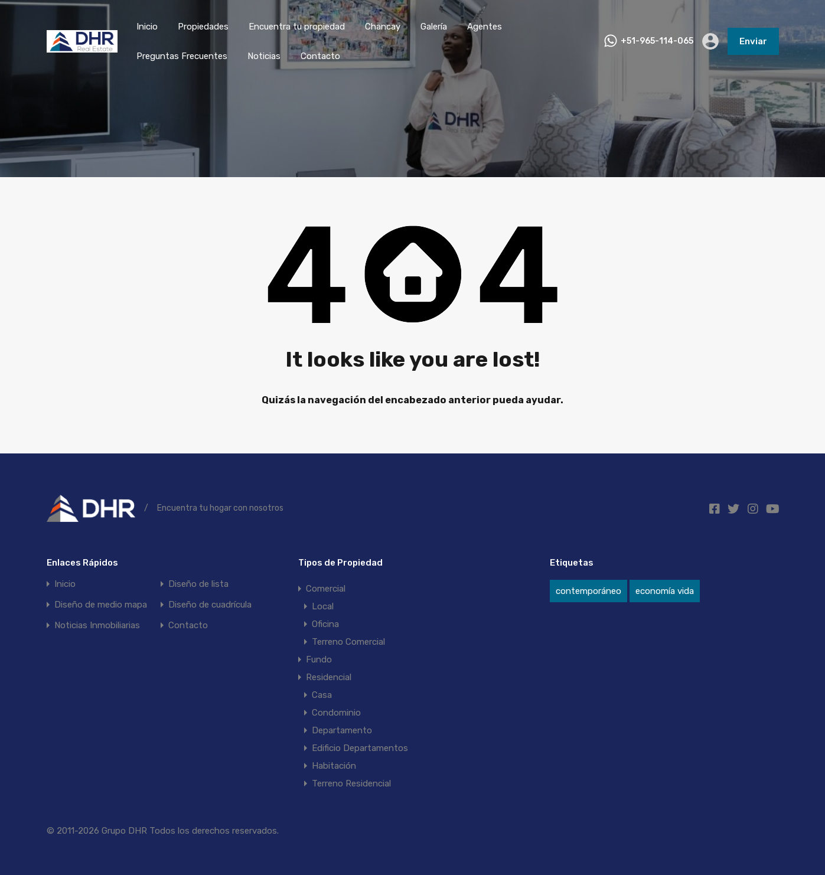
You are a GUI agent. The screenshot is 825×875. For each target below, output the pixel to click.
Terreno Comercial (348, 641)
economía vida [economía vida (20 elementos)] (664, 591)
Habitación (334, 765)
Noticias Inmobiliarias (97, 625)
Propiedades (203, 26)
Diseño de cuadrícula (210, 604)
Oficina (325, 624)
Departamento (342, 730)
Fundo (319, 659)
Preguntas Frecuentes (181, 56)
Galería (433, 26)
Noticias (264, 56)
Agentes (484, 26)
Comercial (325, 588)
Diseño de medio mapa (100, 604)
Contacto (320, 56)
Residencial (328, 677)
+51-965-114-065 (657, 41)
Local (323, 606)
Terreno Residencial (351, 783)
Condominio (336, 712)
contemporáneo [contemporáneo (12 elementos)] (588, 591)
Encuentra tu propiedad (297, 26)
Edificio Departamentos (360, 748)
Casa (322, 695)
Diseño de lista (198, 584)
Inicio (147, 26)
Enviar (753, 41)
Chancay (382, 26)
